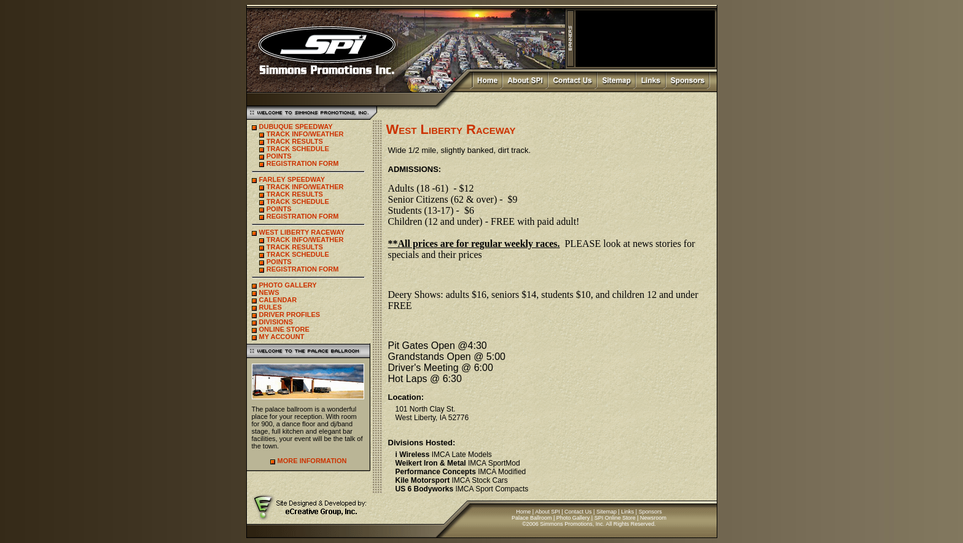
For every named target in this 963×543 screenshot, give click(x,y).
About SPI (547, 512)
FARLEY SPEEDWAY (292, 179)
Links (627, 512)
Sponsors (650, 512)
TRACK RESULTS (295, 141)
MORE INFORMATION (312, 460)
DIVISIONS (276, 322)
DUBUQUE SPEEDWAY (296, 126)
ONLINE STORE (284, 329)
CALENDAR (278, 299)
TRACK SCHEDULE (298, 148)
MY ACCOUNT (282, 336)
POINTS (279, 156)
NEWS (269, 292)
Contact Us (578, 512)
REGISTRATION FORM (303, 163)
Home (523, 512)
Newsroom (653, 518)
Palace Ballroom (532, 518)
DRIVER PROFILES (290, 314)
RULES (270, 307)
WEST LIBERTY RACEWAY (302, 232)
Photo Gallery (573, 518)
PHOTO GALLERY (288, 285)
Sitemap (606, 512)
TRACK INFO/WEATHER (305, 134)
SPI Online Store (615, 518)
